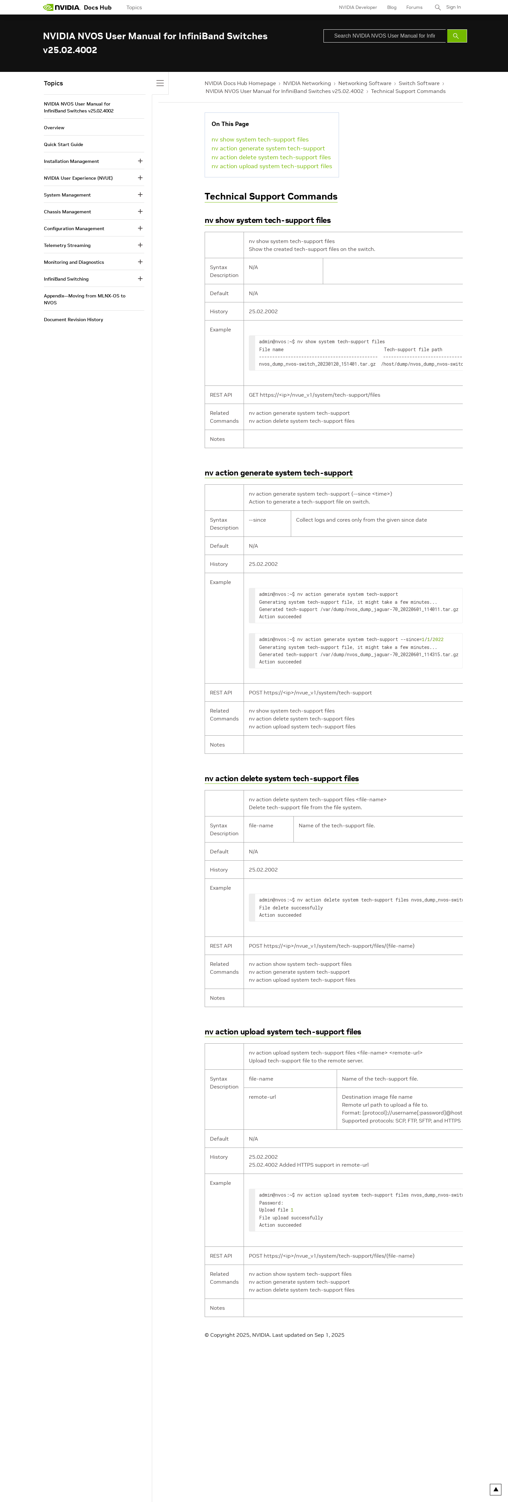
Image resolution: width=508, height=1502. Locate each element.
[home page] (62, 7)
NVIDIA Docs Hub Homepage (240, 83)
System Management (67, 195)
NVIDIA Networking (307, 83)
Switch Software (419, 83)
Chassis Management (67, 212)
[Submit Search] (457, 36)
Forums (414, 7)
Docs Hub (98, 7)
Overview (54, 128)
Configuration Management (74, 228)
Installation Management (71, 161)
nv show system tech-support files (260, 139)
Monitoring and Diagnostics (74, 262)
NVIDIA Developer (357, 7)
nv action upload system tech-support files (272, 166)
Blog (391, 7)
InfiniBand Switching (66, 279)
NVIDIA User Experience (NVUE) (78, 178)
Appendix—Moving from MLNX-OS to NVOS (84, 299)
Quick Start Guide (63, 144)
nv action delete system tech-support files (271, 157)
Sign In (453, 7)
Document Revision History (73, 319)
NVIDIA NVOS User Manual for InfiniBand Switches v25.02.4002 (285, 91)
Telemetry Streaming (67, 245)
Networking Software (364, 83)
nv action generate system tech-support (268, 148)
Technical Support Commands (408, 91)
